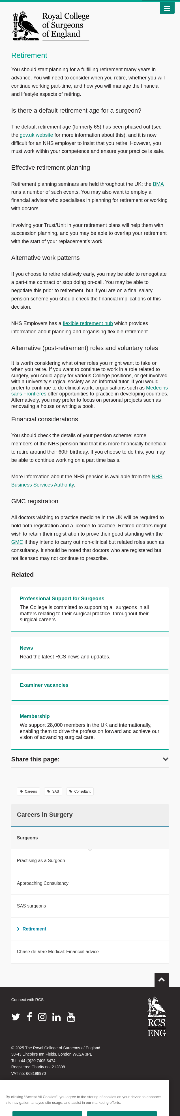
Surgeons (27, 837)
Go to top (162, 977)
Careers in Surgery (45, 814)
